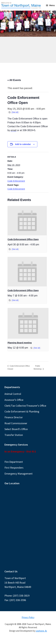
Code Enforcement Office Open (23, 239)
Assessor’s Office (13, 400)
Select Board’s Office (16, 429)
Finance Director (13, 417)
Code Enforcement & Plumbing (21, 411)
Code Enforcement (16, 181)
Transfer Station (13, 435)
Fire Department (13, 461)
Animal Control (12, 394)
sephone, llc (41, 630)
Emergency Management (18, 473)
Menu (52, 5)
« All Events (14, 80)
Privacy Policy (28, 617)
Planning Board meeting (20, 342)
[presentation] (27, 220)
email (13, 130)
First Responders (13, 467)
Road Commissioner (15, 423)
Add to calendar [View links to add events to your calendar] (23, 144)
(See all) (15, 112)
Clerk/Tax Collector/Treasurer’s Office (25, 405)
